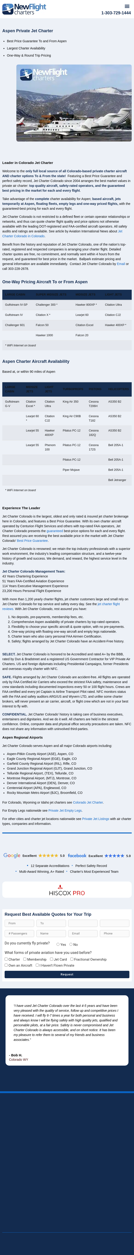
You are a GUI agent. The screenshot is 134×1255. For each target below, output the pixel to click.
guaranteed (55, 591)
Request (67, 974)
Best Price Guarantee (32, 601)
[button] (127, 6)
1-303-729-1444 (116, 13)
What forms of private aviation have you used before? (48, 953)
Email (121, 324)
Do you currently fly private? (27, 943)
